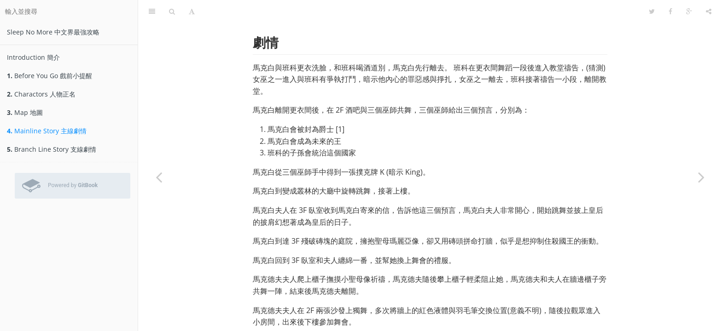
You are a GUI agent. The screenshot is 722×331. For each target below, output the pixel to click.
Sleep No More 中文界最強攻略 (53, 32)
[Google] (689, 11)
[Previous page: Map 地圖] (159, 177)
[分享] (708, 11)
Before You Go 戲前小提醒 (49, 75)
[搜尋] (172, 11)
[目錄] (152, 11)
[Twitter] (652, 11)
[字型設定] (192, 11)
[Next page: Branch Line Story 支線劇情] (701, 177)
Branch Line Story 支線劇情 (51, 149)
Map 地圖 (25, 112)
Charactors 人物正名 (41, 94)
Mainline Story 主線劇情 (47, 130)
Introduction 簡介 (33, 57)
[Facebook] (670, 11)
